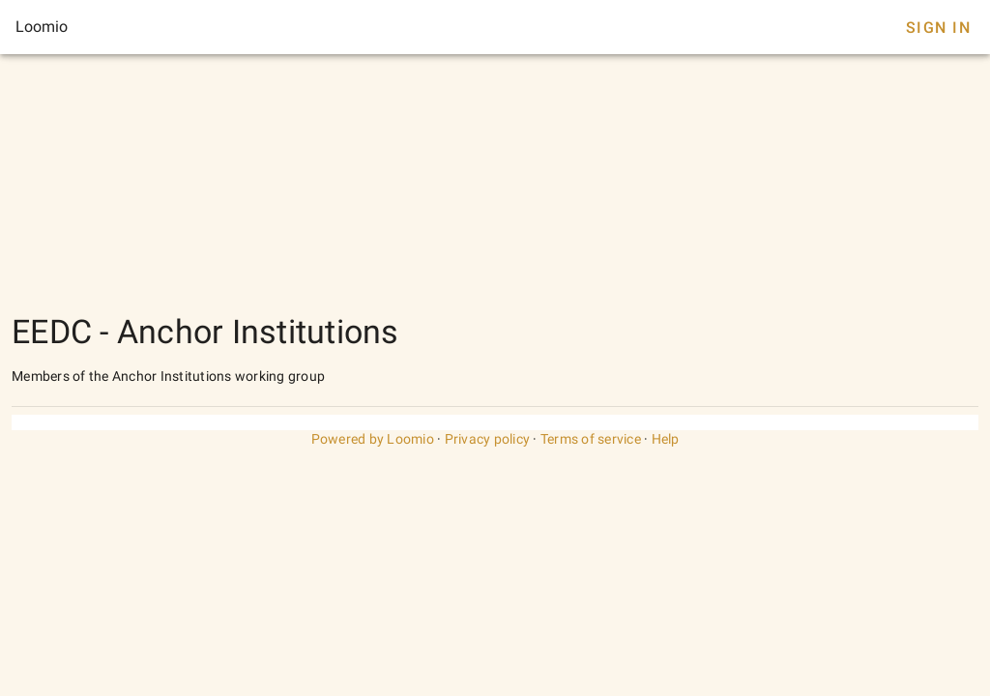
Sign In (938, 27)
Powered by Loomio (372, 439)
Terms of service (590, 439)
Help (666, 439)
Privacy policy (488, 439)
